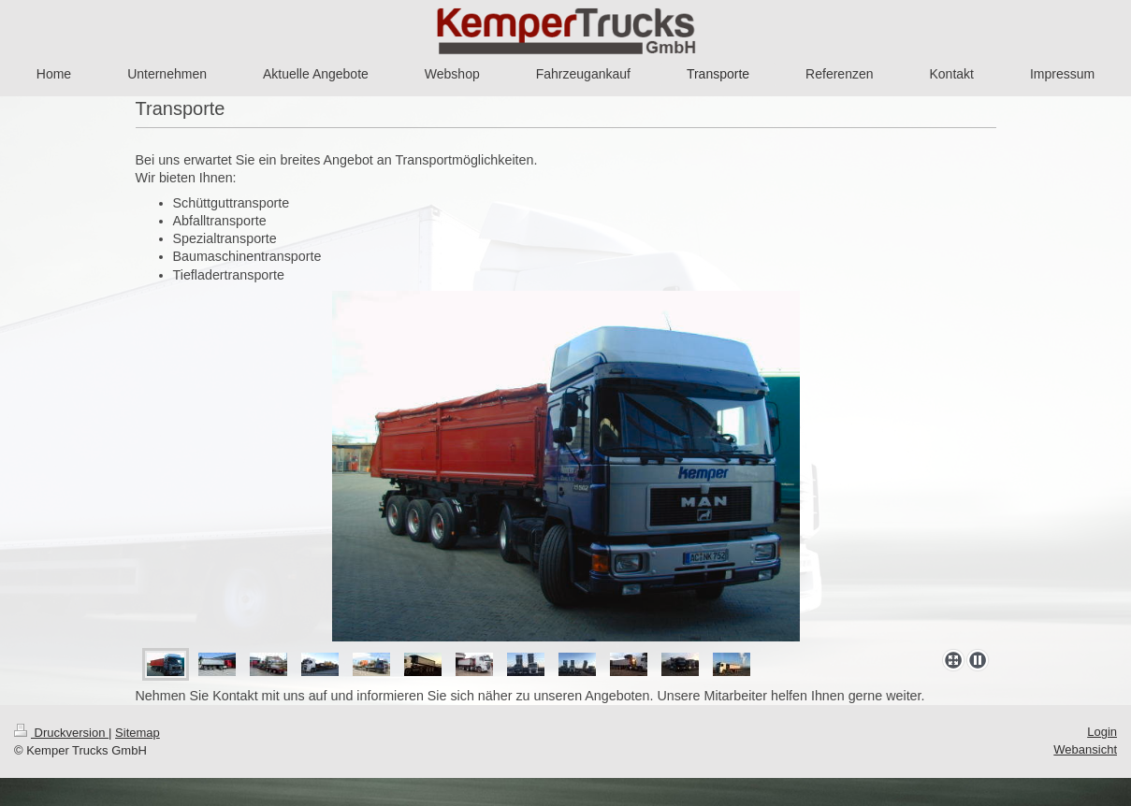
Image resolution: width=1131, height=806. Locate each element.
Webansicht (1085, 749)
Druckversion (61, 733)
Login (1102, 732)
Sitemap (137, 733)
